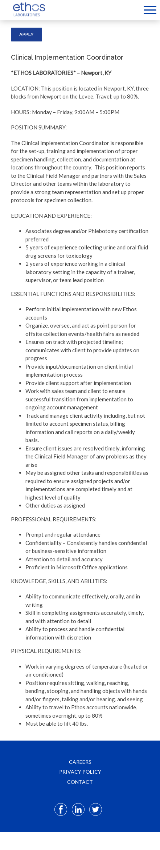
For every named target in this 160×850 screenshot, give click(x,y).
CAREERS (80, 762)
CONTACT (80, 782)
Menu (150, 10)
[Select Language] (132, 9)
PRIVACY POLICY (80, 772)
